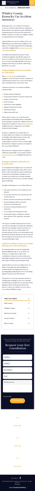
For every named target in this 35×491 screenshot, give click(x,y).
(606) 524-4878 (24, 8)
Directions (17, 425)
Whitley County (9, 308)
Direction (17, 446)
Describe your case (17, 383)
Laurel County (9, 318)
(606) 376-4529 (17, 470)
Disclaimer (17, 484)
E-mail (6, 376)
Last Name (7, 364)
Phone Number (8, 370)
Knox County (8, 323)
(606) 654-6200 (17, 449)
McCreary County (10, 313)
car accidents (9, 76)
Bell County (8, 303)
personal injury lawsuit (9, 155)
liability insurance (27, 124)
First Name (7, 357)
